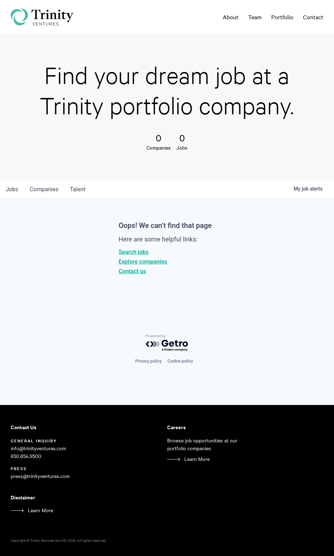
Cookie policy (180, 361)
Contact (313, 17)
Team (255, 17)
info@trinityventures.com (38, 448)
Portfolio (282, 17)
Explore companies (143, 261)
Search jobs (134, 252)
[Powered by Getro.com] (167, 343)
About (230, 17)
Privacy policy (148, 361)
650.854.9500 (26, 456)
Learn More (197, 459)
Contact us (132, 271)
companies (44, 189)
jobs (12, 189)
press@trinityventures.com (40, 476)
